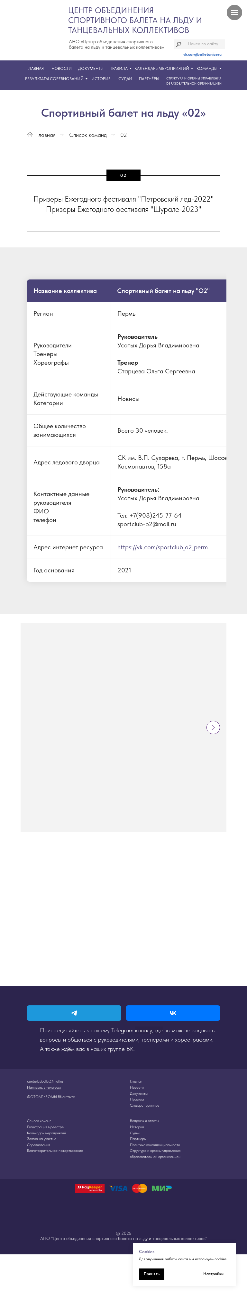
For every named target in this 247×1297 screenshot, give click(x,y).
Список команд (88, 134)
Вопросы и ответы (144, 1120)
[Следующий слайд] (213, 727)
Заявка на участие (41, 1138)
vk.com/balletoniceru (202, 54)
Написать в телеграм (44, 1087)
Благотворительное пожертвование (55, 1150)
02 (123, 134)
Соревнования (38, 1145)
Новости (137, 1087)
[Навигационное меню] (234, 12)
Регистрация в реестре (45, 1127)
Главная (41, 134)
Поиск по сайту (203, 43)
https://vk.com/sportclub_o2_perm (162, 547)
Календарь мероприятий (46, 1133)
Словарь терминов (144, 1105)
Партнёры (138, 1138)
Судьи (135, 1133)
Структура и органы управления (155, 1150)
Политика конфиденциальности (155, 1145)
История (137, 1127)
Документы (139, 1093)
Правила (137, 1099)
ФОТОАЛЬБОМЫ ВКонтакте (51, 1096)
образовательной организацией (155, 1156)
